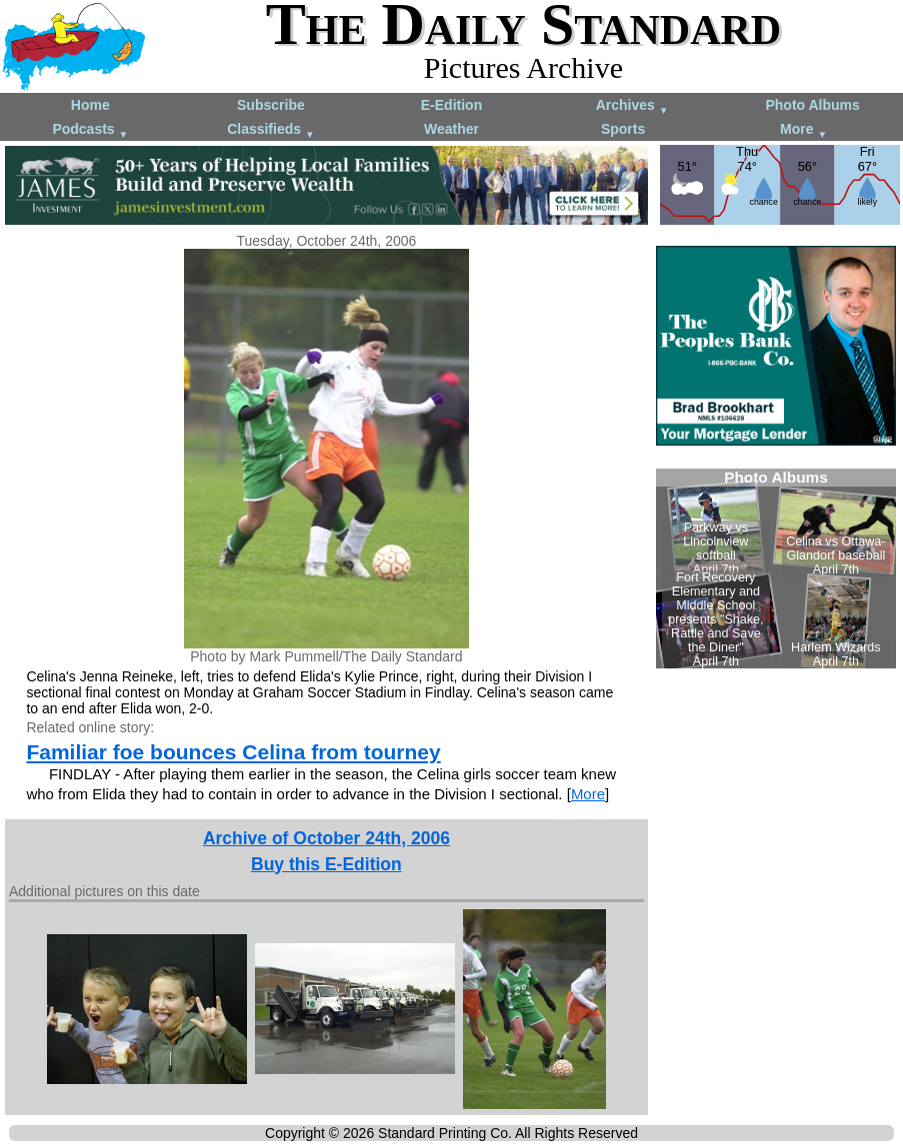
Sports (623, 129)
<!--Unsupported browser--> (776, 568)
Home (90, 105)
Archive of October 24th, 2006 (326, 838)
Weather (451, 129)
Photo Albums (812, 105)
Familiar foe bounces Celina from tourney (233, 751)
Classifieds (271, 130)
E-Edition (451, 105)
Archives (632, 106)
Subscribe (271, 105)
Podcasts (90, 130)
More (803, 130)
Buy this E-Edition (326, 864)
